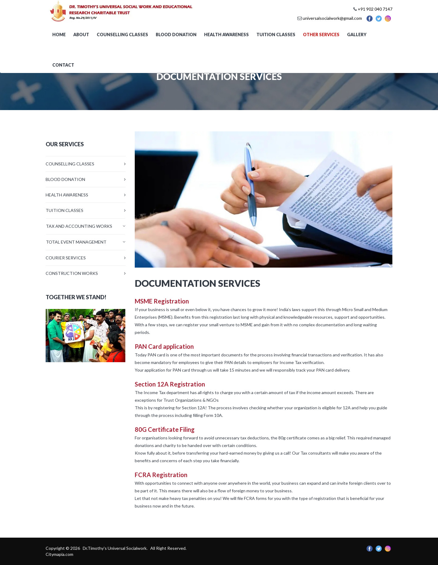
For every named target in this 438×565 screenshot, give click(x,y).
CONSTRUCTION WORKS (72, 273)
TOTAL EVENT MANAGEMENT (76, 241)
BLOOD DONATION (65, 179)
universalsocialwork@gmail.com (332, 18)
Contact (63, 65)
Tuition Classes (275, 34)
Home (59, 34)
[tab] (85, 226)
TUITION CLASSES (64, 210)
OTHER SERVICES (321, 34)
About (81, 34)
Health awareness (226, 34)
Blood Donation (176, 34)
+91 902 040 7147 (375, 9)
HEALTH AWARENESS (67, 194)
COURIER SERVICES (66, 257)
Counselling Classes (122, 34)
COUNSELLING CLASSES (70, 163)
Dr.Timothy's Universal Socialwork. (115, 548)
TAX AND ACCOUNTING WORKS (79, 226)
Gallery (357, 34)
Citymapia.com (59, 554)
